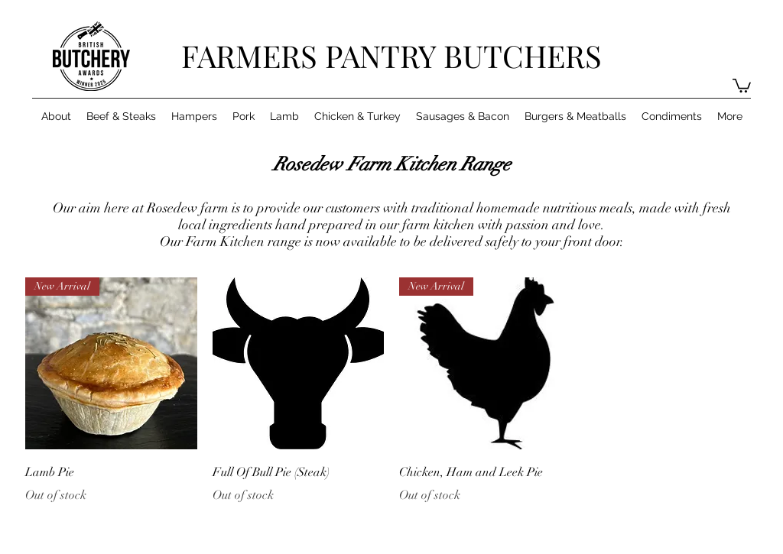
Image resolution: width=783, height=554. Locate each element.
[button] (742, 84)
